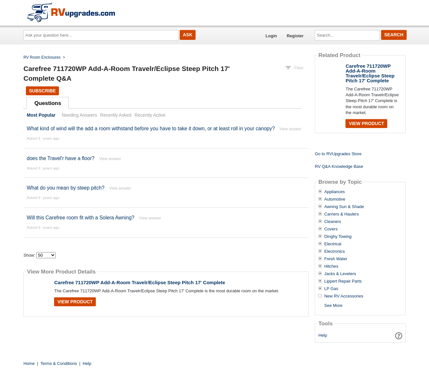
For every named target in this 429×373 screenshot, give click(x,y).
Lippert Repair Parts (343, 281)
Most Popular (41, 115)
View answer (290, 129)
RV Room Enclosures (42, 57)
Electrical (332, 244)
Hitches (331, 266)
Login (271, 35)
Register (295, 35)
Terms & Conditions (58, 363)
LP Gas (331, 288)
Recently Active (149, 115)
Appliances (334, 192)
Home (29, 363)
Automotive (334, 199)
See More (333, 305)
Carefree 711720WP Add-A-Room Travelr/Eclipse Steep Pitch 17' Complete (139, 282)
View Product (75, 301)
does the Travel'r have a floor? (60, 158)
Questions (47, 103)
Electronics (334, 251)
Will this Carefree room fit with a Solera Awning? (80, 217)
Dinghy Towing (337, 236)
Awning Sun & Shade (344, 206)
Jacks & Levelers (340, 274)
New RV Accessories (343, 296)
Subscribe (42, 90)
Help (323, 335)
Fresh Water (335, 259)
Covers (330, 229)
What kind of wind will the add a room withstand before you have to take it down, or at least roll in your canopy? (151, 128)
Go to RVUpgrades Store (338, 153)
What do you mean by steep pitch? (65, 188)
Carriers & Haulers (341, 214)
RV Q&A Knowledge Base (339, 166)
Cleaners (332, 221)
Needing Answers (79, 115)
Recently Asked (115, 115)
